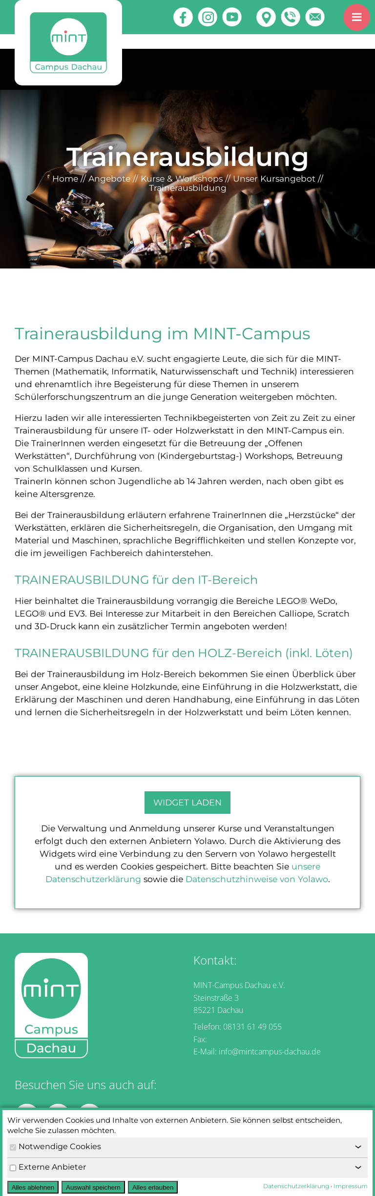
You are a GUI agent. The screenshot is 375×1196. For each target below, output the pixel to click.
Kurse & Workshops (182, 178)
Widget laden (187, 802)
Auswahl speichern (93, 1187)
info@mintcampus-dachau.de (270, 1051)
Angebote (109, 178)
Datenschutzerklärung (296, 1186)
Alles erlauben (152, 1187)
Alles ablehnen (33, 1187)
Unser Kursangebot (274, 178)
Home (65, 178)
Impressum (350, 1186)
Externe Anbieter (48, 1167)
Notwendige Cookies (55, 1146)
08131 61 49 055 (252, 1026)
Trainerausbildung (188, 188)
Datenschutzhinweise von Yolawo (257, 879)
